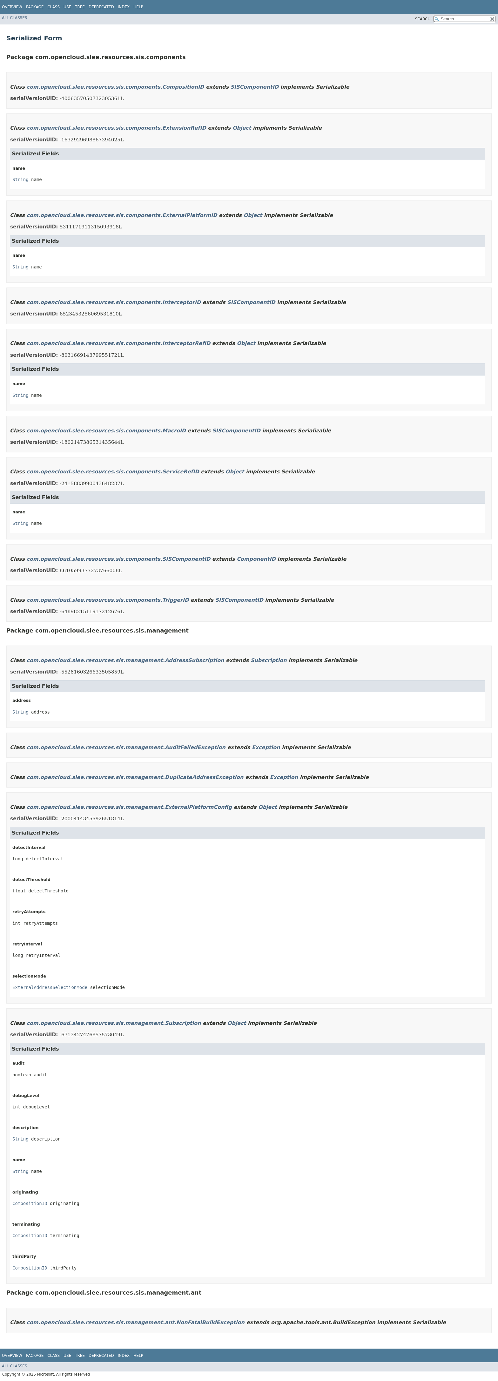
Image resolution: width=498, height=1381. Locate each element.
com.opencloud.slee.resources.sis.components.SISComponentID (119, 559)
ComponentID (256, 559)
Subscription (269, 660)
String (20, 179)
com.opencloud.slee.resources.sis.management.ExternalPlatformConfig (129, 807)
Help (138, 7)
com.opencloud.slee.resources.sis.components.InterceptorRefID (119, 343)
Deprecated (101, 7)
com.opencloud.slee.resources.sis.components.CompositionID (115, 87)
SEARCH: (423, 19)
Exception (266, 747)
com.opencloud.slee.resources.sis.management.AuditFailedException (126, 747)
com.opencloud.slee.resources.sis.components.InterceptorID (114, 302)
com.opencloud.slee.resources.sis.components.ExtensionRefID (116, 128)
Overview (12, 7)
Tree (80, 7)
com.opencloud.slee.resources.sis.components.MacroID (106, 431)
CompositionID (29, 1203)
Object (241, 128)
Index (124, 7)
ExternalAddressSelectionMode (49, 987)
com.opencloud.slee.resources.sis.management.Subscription (114, 1023)
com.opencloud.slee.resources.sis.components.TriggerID (108, 600)
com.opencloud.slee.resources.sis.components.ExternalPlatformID (122, 215)
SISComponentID (255, 87)
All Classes (14, 18)
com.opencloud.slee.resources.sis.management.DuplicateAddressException (135, 777)
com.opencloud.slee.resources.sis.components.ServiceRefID (113, 472)
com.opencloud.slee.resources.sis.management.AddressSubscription (125, 660)
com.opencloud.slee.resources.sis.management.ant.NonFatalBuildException (136, 1322)
